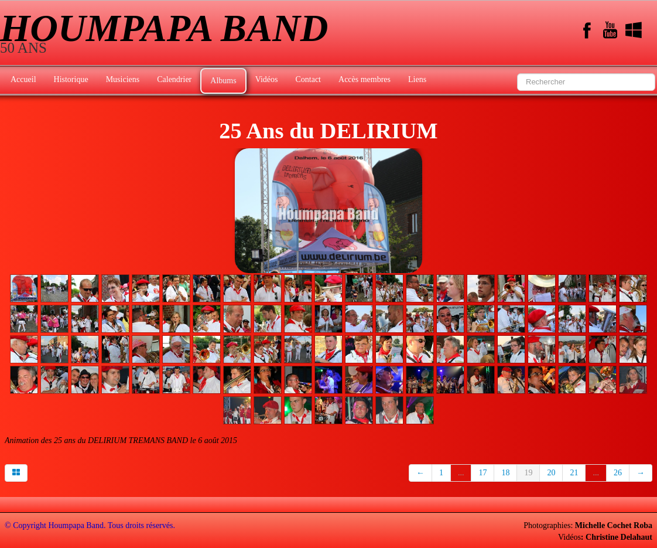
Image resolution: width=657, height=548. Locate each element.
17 (482, 472)
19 (528, 472)
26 (618, 472)
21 (574, 472)
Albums (223, 80)
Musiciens (123, 79)
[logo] (168, 34)
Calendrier (174, 79)
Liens (417, 79)
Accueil (23, 79)
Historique (71, 79)
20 (551, 472)
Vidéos (266, 79)
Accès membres (364, 79)
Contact (308, 79)
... (461, 472)
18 (505, 472)
